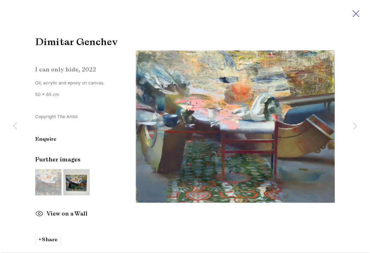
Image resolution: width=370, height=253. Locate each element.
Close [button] (354, 16)
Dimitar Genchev (56, 49)
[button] (48, 195)
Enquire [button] (46, 151)
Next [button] (355, 126)
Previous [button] (15, 126)
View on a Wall (61, 227)
